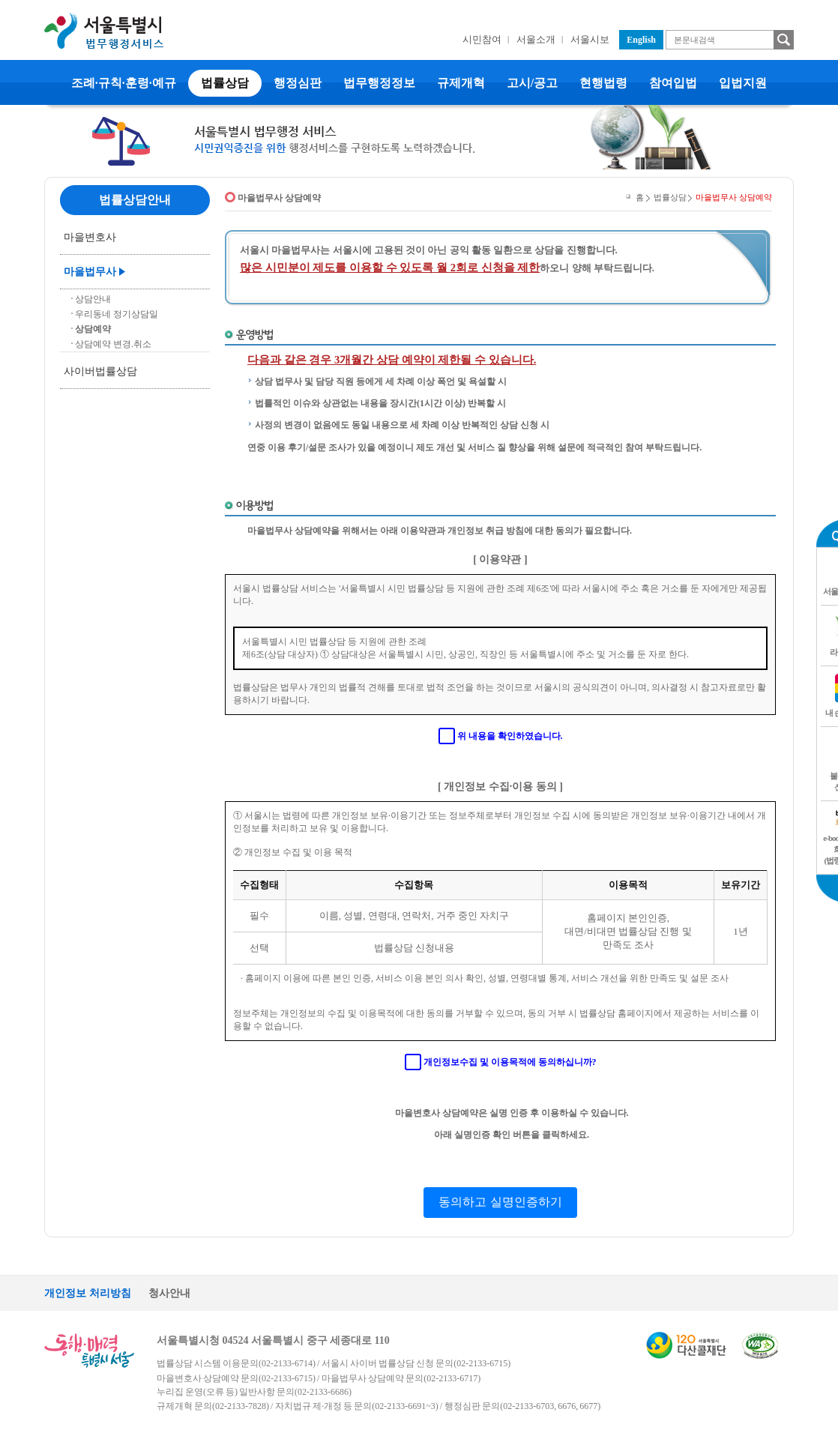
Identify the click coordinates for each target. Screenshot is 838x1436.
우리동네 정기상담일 (116, 314)
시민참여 (481, 39)
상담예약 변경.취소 (113, 344)
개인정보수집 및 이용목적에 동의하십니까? (510, 1062)
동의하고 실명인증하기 (499, 1201)
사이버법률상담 (100, 371)
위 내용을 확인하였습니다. (510, 736)
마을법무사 (90, 271)
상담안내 (93, 299)
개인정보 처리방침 (87, 1293)
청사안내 (169, 1293)
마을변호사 (90, 237)
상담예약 (93, 329)
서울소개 (535, 39)
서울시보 (589, 39)
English (641, 39)
